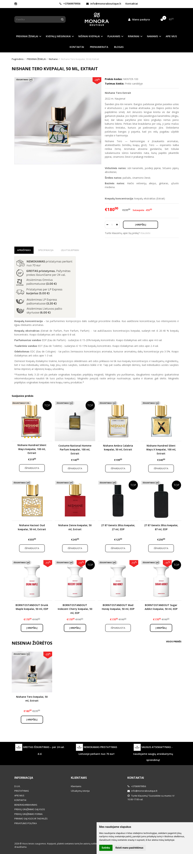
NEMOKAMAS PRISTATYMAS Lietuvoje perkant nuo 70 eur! (96, 750)
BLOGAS (119, 47)
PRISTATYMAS (21, 790)
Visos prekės (173, 641)
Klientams (79, 778)
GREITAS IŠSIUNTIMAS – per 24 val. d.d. (40, 750)
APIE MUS (171, 36)
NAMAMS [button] (152, 36)
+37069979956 (69, 3)
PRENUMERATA (99, 47)
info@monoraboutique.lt (103, 3)
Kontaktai (131, 3)
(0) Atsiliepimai (70, 250)
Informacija (23, 778)
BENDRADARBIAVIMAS (25, 804)
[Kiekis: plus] (117, 224)
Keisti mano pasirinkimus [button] (129, 847)
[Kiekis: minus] (107, 224)
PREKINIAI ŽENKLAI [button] (27, 36)
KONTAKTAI (77, 47)
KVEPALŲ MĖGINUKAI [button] (58, 36)
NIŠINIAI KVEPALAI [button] (89, 36)
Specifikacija (46, 250)
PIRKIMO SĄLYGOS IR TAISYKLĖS (31, 818)
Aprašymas (24, 250)
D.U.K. (17, 786)
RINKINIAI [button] (133, 36)
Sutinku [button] (106, 847)
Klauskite (145, 233)
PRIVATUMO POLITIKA (25, 823)
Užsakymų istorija (80, 790)
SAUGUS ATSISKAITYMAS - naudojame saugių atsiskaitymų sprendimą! (153, 753)
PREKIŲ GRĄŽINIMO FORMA (28, 814)
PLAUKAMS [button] (113, 36)
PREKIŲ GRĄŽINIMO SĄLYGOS (29, 809)
